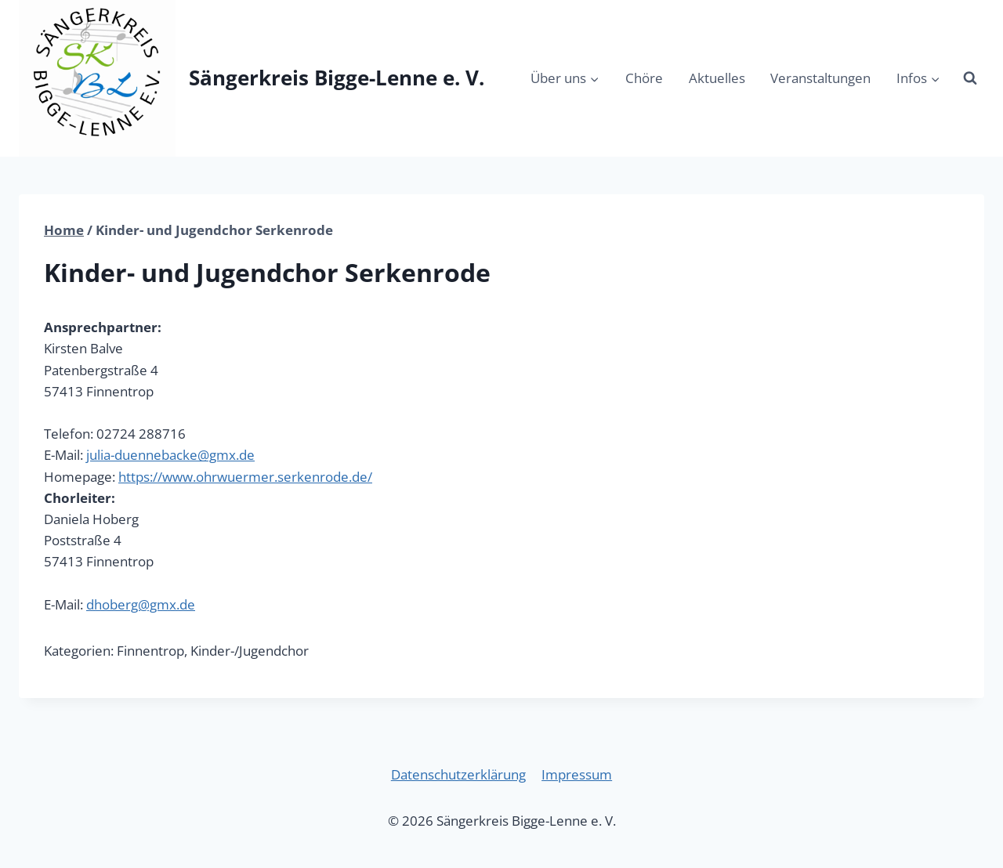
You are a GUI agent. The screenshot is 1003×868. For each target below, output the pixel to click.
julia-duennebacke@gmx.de (170, 455)
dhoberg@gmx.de (140, 604)
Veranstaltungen (820, 78)
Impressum (576, 774)
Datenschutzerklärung (458, 774)
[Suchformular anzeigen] (970, 78)
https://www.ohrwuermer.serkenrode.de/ (245, 477)
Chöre (644, 78)
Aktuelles (717, 78)
